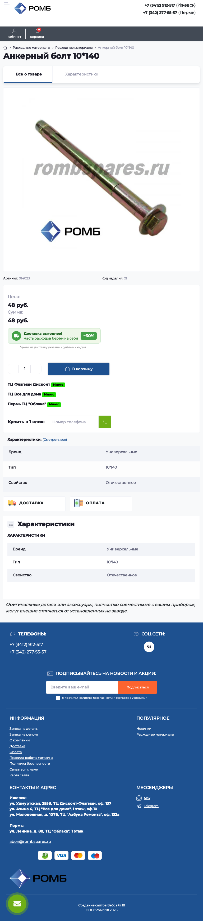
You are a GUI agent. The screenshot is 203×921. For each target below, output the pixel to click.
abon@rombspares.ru (30, 841)
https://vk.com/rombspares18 (149, 647)
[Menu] (7, 4)
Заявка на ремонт (24, 734)
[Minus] (13, 369)
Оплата (95, 503)
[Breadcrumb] (5, 48)
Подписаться (138, 687)
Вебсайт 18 (116, 905)
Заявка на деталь (24, 729)
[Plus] (36, 369)
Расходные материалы (155, 734)
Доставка (31, 503)
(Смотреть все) (55, 440)
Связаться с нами (24, 769)
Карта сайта (19, 775)
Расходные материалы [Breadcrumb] (31, 48)
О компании (20, 740)
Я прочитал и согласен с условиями (104, 698)
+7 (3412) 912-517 (160, 5)
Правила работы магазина (31, 758)
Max (147, 798)
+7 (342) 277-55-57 (160, 12)
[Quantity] (25, 369)
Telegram (151, 806)
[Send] (105, 422)
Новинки (143, 729)
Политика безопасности (96, 698)
